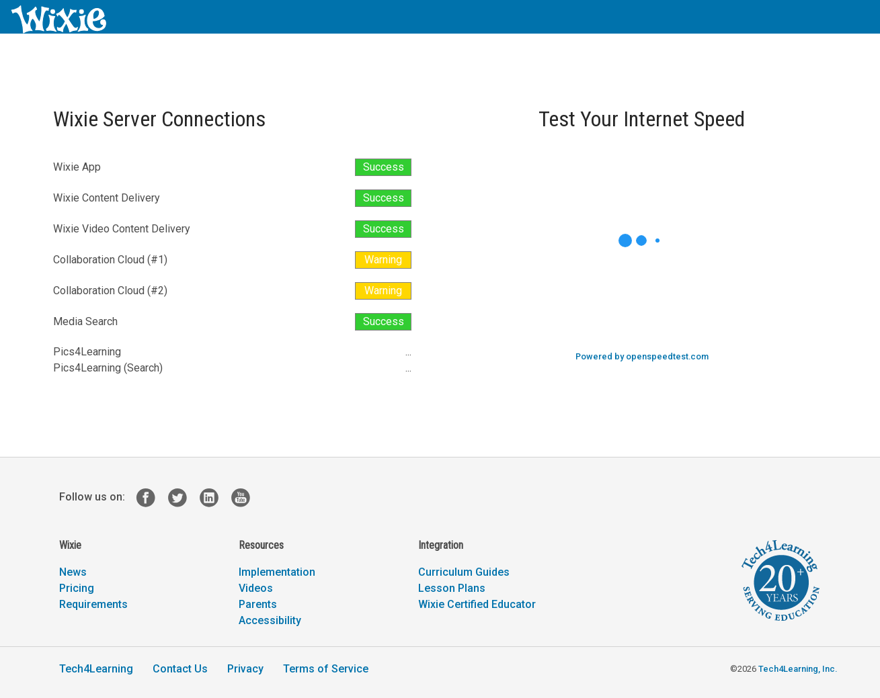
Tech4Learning (96, 668)
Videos (256, 588)
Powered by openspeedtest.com (642, 356)
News (73, 572)
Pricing (76, 588)
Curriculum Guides (464, 572)
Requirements (93, 604)
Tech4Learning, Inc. (797, 669)
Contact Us (180, 668)
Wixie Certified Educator (477, 604)
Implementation (277, 572)
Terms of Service (325, 668)
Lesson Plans (451, 588)
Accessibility (270, 620)
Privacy (245, 668)
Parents (258, 604)
